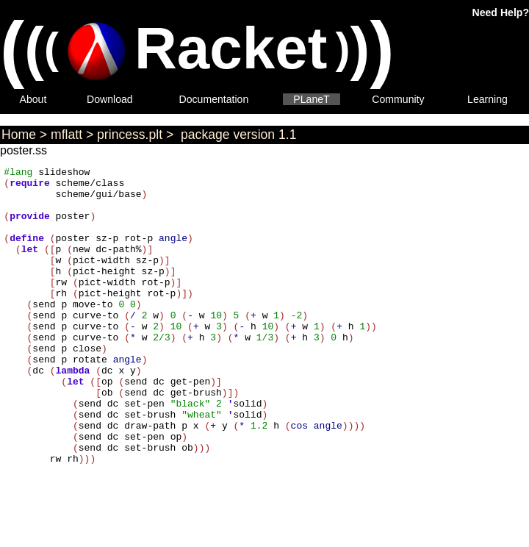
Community (398, 99)
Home (18, 134)
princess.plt (129, 134)
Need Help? (500, 12)
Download (110, 99)
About (33, 99)
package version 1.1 (236, 134)
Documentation (214, 99)
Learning (487, 99)
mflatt (66, 134)
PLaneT (311, 99)
